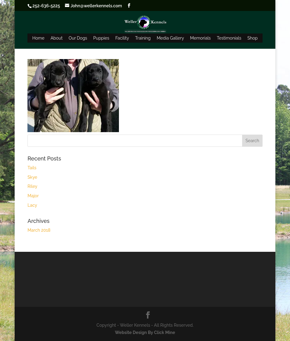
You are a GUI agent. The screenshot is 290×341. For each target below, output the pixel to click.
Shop (252, 38)
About (57, 38)
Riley (32, 186)
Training (143, 38)
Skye (32, 177)
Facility (122, 38)
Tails (31, 167)
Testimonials (229, 38)
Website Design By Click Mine (145, 332)
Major (33, 195)
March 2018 (38, 230)
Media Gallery (170, 38)
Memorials (200, 38)
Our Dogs (78, 38)
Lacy (32, 205)
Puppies (101, 38)
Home (38, 38)
